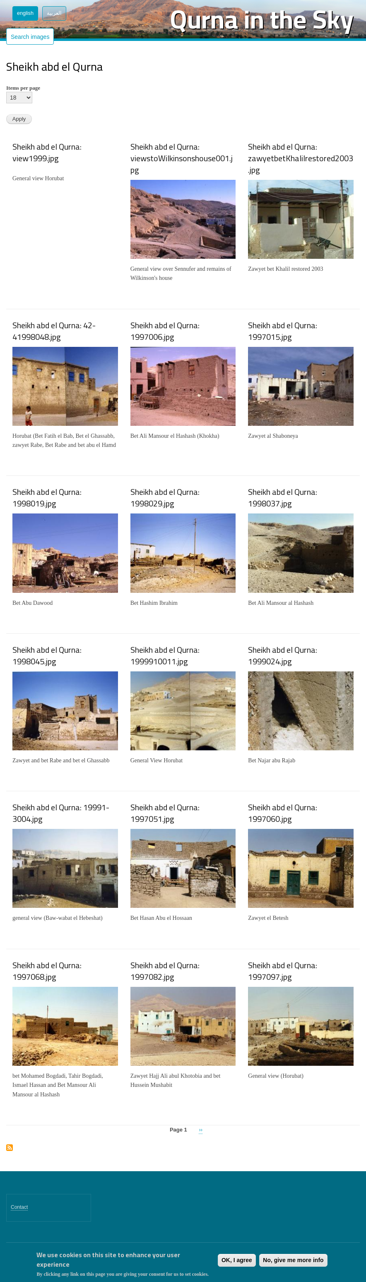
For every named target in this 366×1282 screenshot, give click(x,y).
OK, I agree (237, 1260)
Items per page (23, 88)
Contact (19, 1207)
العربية (54, 13)
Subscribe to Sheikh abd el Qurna (9, 1148)
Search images (30, 36)
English (25, 13)
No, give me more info (293, 1260)
